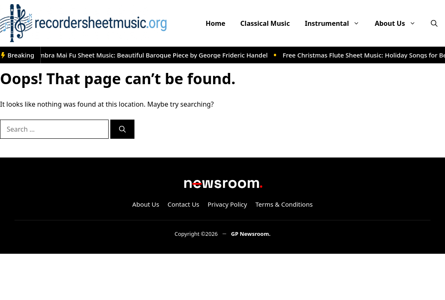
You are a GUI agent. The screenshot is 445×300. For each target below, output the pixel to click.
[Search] (122, 129)
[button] (434, 23)
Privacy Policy (227, 204)
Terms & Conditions (284, 204)
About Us (399, 23)
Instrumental (336, 23)
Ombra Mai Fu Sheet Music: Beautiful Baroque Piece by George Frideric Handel (152, 55)
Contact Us (183, 204)
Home (215, 23)
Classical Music (265, 23)
